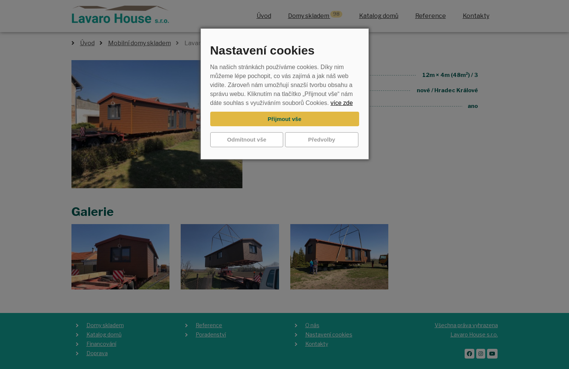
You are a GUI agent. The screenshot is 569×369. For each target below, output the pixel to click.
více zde (341, 103)
